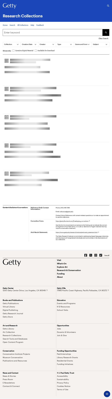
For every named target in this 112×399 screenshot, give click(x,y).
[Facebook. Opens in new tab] (85, 255)
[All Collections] (22, 25)
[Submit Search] (105, 32)
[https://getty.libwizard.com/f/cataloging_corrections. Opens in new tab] (73, 221)
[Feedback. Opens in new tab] (40, 25)
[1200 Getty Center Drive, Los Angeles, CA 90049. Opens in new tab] (25, 290)
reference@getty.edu (66, 211)
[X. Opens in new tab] (90, 255)
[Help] (32, 25)
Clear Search (103, 38)
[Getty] (9, 6)
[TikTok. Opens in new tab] (100, 255)
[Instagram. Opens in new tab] (95, 255)
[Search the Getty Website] (108, 6)
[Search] (12, 25)
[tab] (12, 44)
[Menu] (107, 394)
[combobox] (52, 32)
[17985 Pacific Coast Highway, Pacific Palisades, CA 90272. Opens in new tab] (83, 290)
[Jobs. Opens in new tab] (59, 329)
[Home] (5, 25)
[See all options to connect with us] (106, 255)
